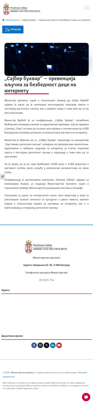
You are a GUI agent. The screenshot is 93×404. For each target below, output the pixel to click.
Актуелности (13, 20)
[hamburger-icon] (87, 7)
